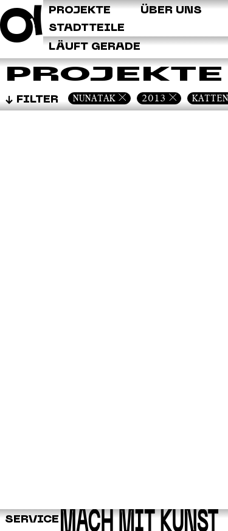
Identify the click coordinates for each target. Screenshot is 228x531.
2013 (154, 98)
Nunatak (94, 98)
